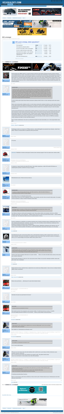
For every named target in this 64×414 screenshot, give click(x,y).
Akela (4, 213)
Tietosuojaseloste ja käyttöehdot (58, 412)
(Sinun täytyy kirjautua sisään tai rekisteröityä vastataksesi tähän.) (52, 384)
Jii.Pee (4, 254)
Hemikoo (12, 125)
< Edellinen (7, 61)
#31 (61, 244)
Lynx (7, 38)
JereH (4, 228)
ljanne (4, 301)
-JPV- (4, 287)
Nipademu (5, 159)
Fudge (12, 277)
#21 (61, 83)
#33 (61, 275)
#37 (61, 334)
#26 (61, 173)
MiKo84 (15, 38)
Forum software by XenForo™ (10, 412)
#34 (61, 291)
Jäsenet (19, 4)
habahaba (4, 147)
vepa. (14, 277)
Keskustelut (10, 4)
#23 (61, 136)
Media (15, 4)
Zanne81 (4, 93)
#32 (61, 262)
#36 (61, 317)
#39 (61, 362)
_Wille (15, 125)
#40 (61, 380)
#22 (61, 123)
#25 (61, 162)
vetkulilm (4, 241)
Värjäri (15, 336)
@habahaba (14, 152)
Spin (3, 80)
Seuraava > (16, 61)
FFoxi (18, 125)
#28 (61, 203)
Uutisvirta (5, 4)
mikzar (12, 382)
